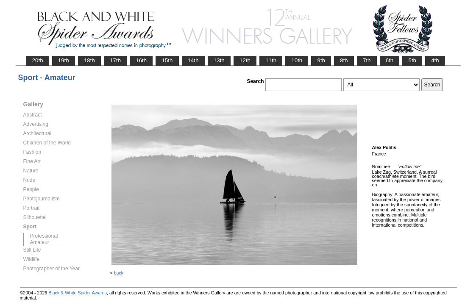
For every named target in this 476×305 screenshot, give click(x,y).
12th (245, 60)
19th (63, 60)
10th (297, 60)
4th (435, 60)
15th (167, 60)
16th (141, 60)
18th (89, 60)
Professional (44, 236)
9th (321, 60)
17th (115, 60)
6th (389, 60)
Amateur (39, 242)
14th (193, 60)
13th (219, 60)
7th (367, 60)
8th (344, 60)
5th (412, 60)
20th (38, 60)
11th (271, 60)
